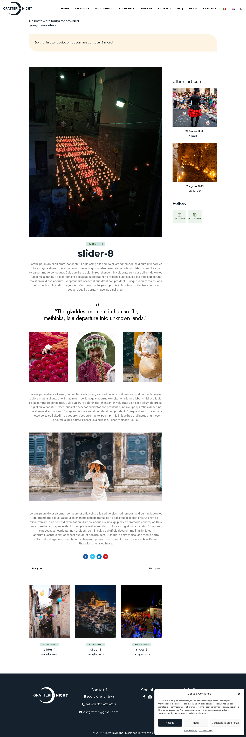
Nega (196, 722)
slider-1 (95, 649)
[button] (239, 693)
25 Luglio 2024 (49, 654)
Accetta (170, 722)
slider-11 (195, 136)
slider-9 (142, 649)
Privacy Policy (206, 730)
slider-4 (49, 649)
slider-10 (195, 191)
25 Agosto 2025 (194, 131)
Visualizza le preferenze (225, 722)
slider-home (96, 244)
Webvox (147, 732)
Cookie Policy (190, 730)
